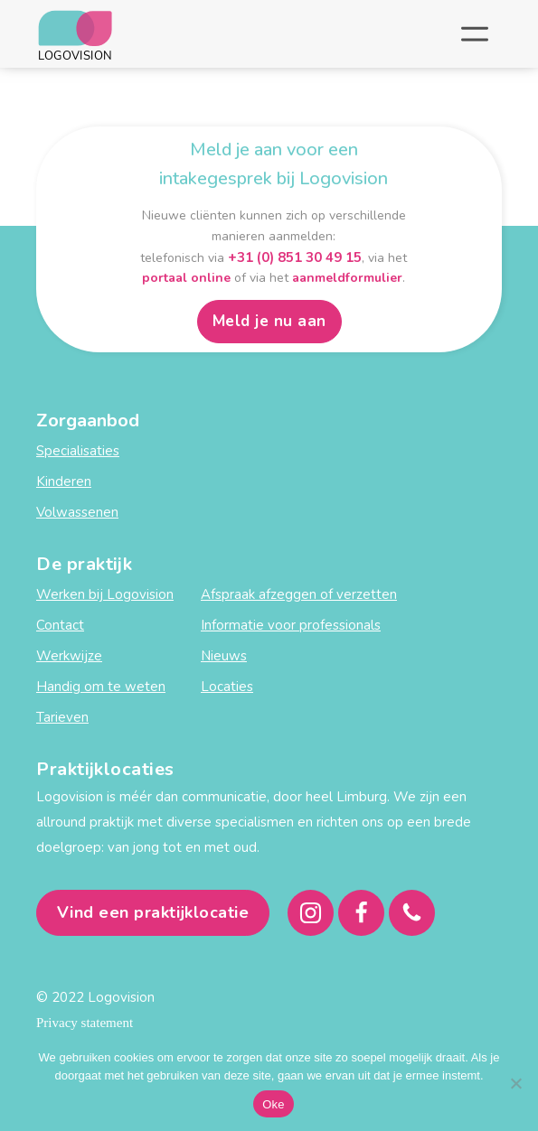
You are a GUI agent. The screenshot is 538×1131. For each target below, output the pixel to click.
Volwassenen (77, 512)
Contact (60, 625)
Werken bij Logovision (105, 594)
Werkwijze (69, 656)
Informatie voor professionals (291, 625)
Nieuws (224, 656)
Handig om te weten (100, 687)
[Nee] (515, 1083)
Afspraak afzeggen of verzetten (299, 594)
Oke (273, 1104)
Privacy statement (84, 1022)
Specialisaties (77, 451)
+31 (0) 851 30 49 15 (295, 257)
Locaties (227, 687)
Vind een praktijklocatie (153, 912)
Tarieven (62, 717)
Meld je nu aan (269, 321)
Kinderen (63, 481)
